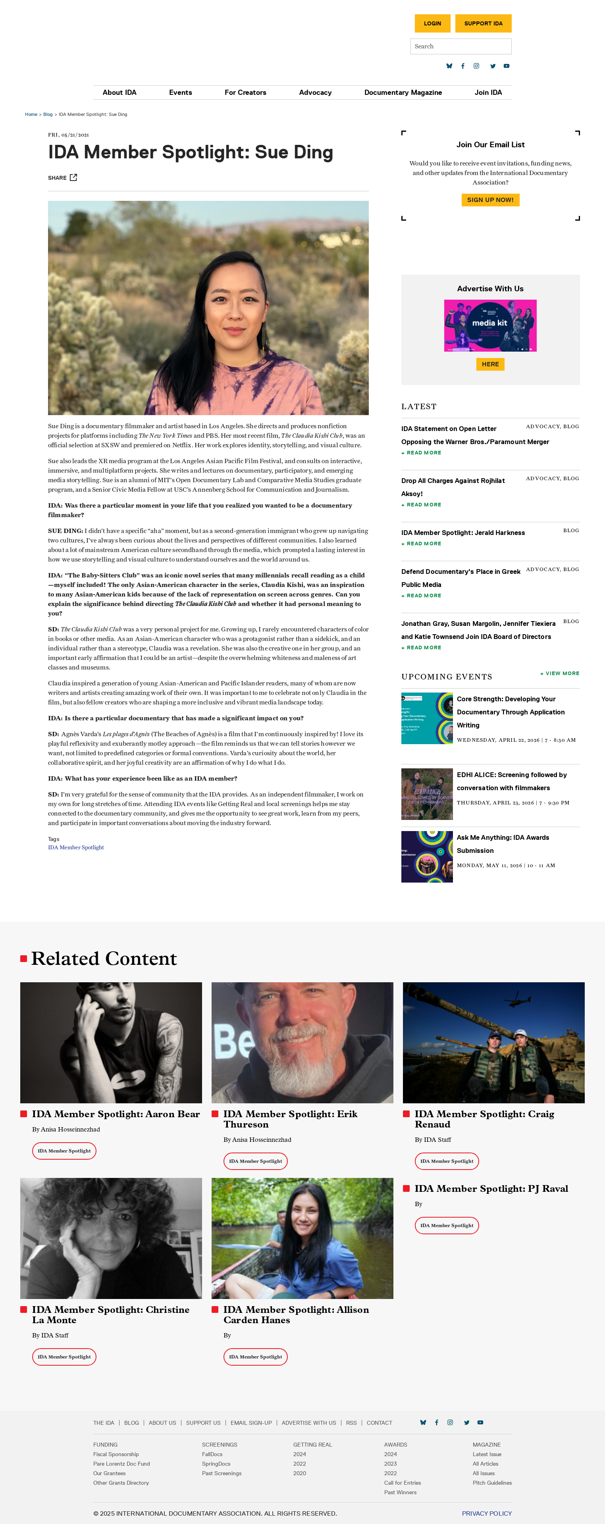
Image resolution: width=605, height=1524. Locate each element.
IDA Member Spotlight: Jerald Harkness (463, 533)
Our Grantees (114, 1472)
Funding (110, 1444)
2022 (299, 1463)
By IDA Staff (432, 1139)
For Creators (247, 92)
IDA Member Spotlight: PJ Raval (491, 1188)
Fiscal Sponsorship (121, 1453)
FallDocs (215, 1453)
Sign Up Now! (489, 200)
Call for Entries (400, 1482)
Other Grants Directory (126, 1482)
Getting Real (312, 1444)
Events (183, 92)
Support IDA (478, 23)
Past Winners (398, 1491)
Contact (384, 1422)
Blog (49, 114)
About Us (167, 1422)
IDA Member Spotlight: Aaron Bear (117, 1113)
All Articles (480, 1463)
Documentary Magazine (400, 92)
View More (562, 673)
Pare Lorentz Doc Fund (126, 1463)
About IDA (125, 92)
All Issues (478, 1472)
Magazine (482, 1444)
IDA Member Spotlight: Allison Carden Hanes (296, 1314)
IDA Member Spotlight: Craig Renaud (484, 1118)
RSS (356, 1422)
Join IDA (483, 92)
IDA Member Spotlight (78, 846)
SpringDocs (219, 1463)
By (227, 1334)
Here (490, 364)
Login (427, 23)
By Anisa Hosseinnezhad (67, 1129)
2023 (388, 1463)
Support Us (208, 1422)
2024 (299, 1453)
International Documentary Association (144, 38)
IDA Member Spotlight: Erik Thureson (291, 1118)
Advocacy (314, 92)
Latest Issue (482, 1453)
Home (32, 114)
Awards (393, 1444)
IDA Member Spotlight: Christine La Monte (112, 1314)
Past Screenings (224, 1472)
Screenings (222, 1444)
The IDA (108, 1422)
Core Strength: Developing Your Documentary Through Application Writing (511, 712)
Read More (424, 452)
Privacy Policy (482, 1512)
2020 (299, 1472)
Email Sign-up (256, 1422)
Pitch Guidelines (487, 1482)
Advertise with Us (314, 1422)
